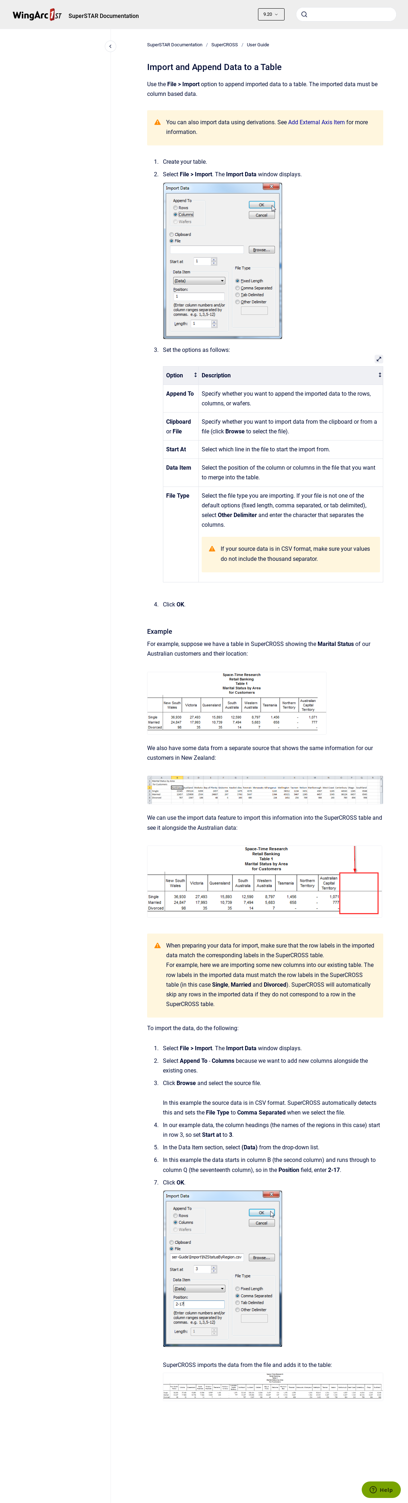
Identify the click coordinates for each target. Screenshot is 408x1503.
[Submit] (304, 14)
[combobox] (346, 14)
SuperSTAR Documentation (104, 16)
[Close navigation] (110, 46)
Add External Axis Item (316, 122)
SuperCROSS (224, 44)
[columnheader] (180, 376)
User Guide (258, 44)
